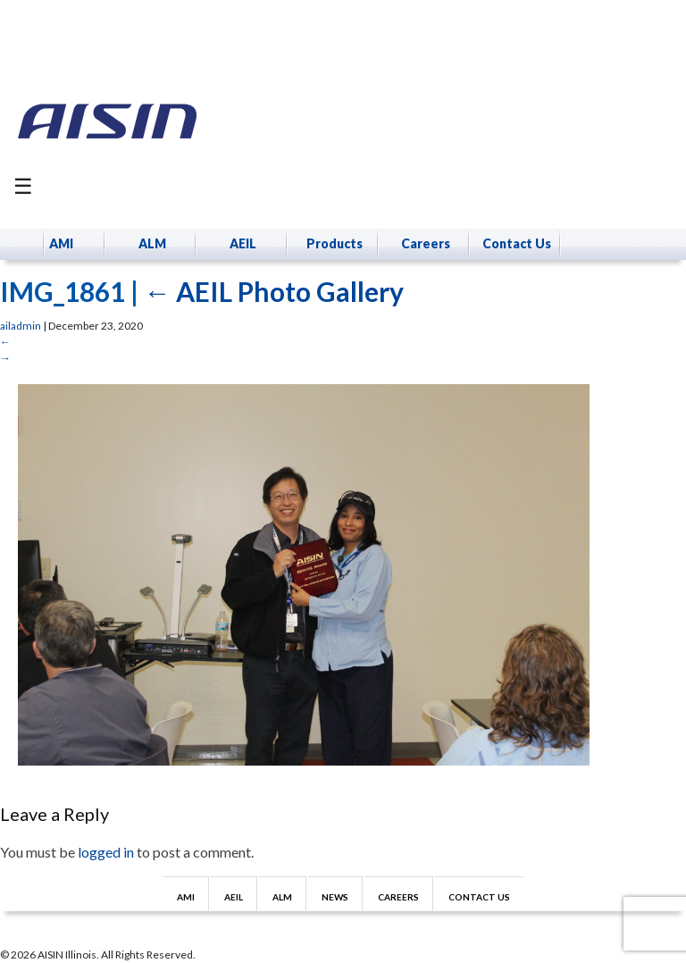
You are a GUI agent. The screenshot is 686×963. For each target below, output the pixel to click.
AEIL (243, 243)
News (335, 897)
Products (334, 243)
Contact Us (516, 243)
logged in (106, 851)
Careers (425, 243)
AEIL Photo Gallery (274, 291)
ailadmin (20, 325)
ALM (152, 243)
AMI (61, 243)
